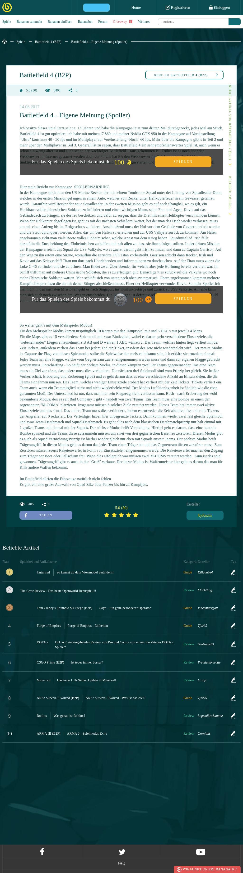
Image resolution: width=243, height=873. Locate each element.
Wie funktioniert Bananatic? (210, 869)
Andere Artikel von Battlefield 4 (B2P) (230, 121)
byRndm (205, 515)
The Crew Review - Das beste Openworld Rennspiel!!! (58, 591)
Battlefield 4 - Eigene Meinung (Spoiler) (99, 42)
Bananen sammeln (29, 21)
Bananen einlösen (60, 21)
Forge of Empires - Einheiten (88, 625)
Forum (102, 21)
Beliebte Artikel (230, 193)
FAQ (121, 863)
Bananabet (85, 21)
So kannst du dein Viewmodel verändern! (85, 572)
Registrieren (178, 7)
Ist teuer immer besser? (87, 662)
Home (136, 7)
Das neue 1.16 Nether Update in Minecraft (86, 680)
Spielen (183, 162)
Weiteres (144, 21)
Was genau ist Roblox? (69, 716)
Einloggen (219, 7)
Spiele (6, 21)
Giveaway (122, 21)
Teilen (38, 515)
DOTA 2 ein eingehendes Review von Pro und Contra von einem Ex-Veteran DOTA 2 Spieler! (114, 645)
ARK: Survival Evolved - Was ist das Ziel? (115, 698)
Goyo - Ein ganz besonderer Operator (125, 608)
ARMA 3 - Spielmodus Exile (87, 733)
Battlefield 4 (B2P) (48, 42)
